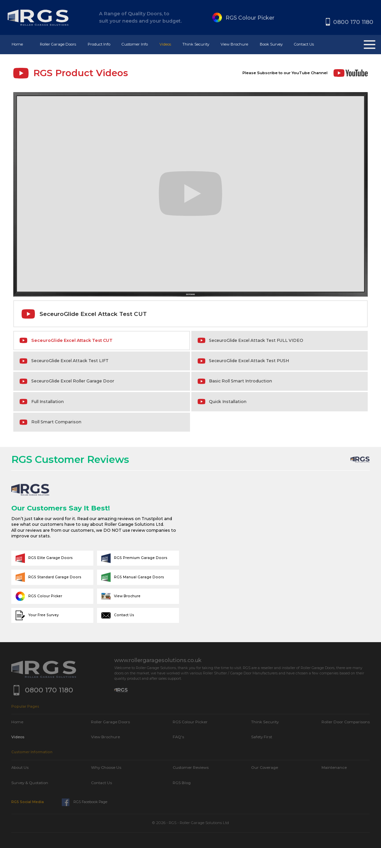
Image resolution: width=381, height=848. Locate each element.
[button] (58, 44)
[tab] (101, 340)
